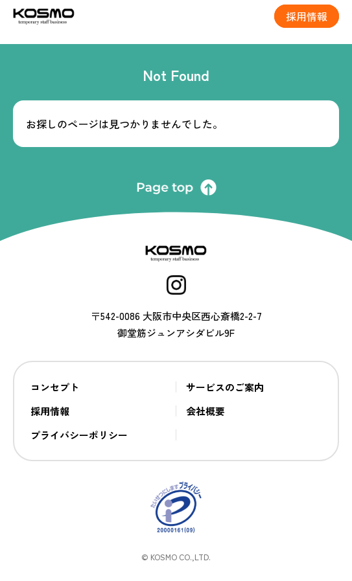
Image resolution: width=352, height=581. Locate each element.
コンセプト (54, 387)
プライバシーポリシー (79, 435)
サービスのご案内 (225, 387)
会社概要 (205, 411)
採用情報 (49, 411)
